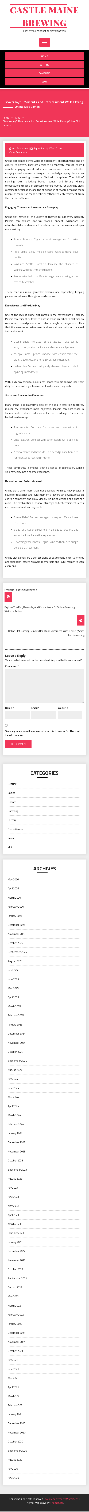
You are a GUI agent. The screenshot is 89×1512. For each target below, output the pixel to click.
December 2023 (16, 1143)
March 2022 (14, 1306)
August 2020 (15, 1460)
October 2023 (15, 1161)
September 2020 (17, 1451)
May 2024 (13, 1098)
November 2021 (16, 1342)
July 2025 (13, 971)
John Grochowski (20, 149)
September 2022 (17, 1279)
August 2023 (15, 1179)
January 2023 (15, 1243)
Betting (44, 65)
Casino (11, 793)
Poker (11, 839)
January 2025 (15, 1025)
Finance (12, 803)
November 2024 (16, 1043)
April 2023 (13, 1215)
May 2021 (13, 1379)
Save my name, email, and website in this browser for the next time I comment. (42, 734)
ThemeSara (56, 1503)
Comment (11, 667)
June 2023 (13, 1197)
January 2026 (15, 916)
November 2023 (16, 1152)
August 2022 (15, 1288)
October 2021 (15, 1351)
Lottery (12, 820)
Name (9, 708)
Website (63, 708)
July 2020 (13, 1469)
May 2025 (13, 989)
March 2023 (14, 1224)
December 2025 (16, 925)
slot (44, 82)
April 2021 (13, 1388)
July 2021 (13, 1360)
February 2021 (16, 1406)
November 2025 (16, 934)
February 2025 (16, 1016)
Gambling (44, 73)
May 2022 (13, 1297)
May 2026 (13, 880)
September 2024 (17, 1061)
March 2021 (14, 1397)
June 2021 (13, 1370)
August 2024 (15, 1070)
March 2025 (14, 1007)
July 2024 (13, 1079)
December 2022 (16, 1252)
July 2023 (13, 1188)
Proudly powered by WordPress (61, 1499)
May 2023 (13, 1206)
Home (44, 56)
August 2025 (15, 962)
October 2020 (15, 1442)
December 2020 (16, 1424)
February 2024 (16, 1125)
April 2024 (13, 1107)
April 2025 (13, 998)
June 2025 (13, 980)
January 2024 (15, 1134)
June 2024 (13, 1089)
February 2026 (16, 907)
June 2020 (13, 1478)
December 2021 (16, 1333)
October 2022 (15, 1270)
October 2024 (15, 1052)
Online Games (15, 830)
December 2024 (16, 1034)
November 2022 (16, 1261)
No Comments (20, 152)
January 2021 (15, 1415)
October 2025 (15, 943)
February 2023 (16, 1233)
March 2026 (14, 898)
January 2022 (15, 1324)
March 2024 (14, 1116)
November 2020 (16, 1433)
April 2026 (13, 889)
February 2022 (16, 1315)
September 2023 (17, 1170)
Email (35, 708)
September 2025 (17, 952)
